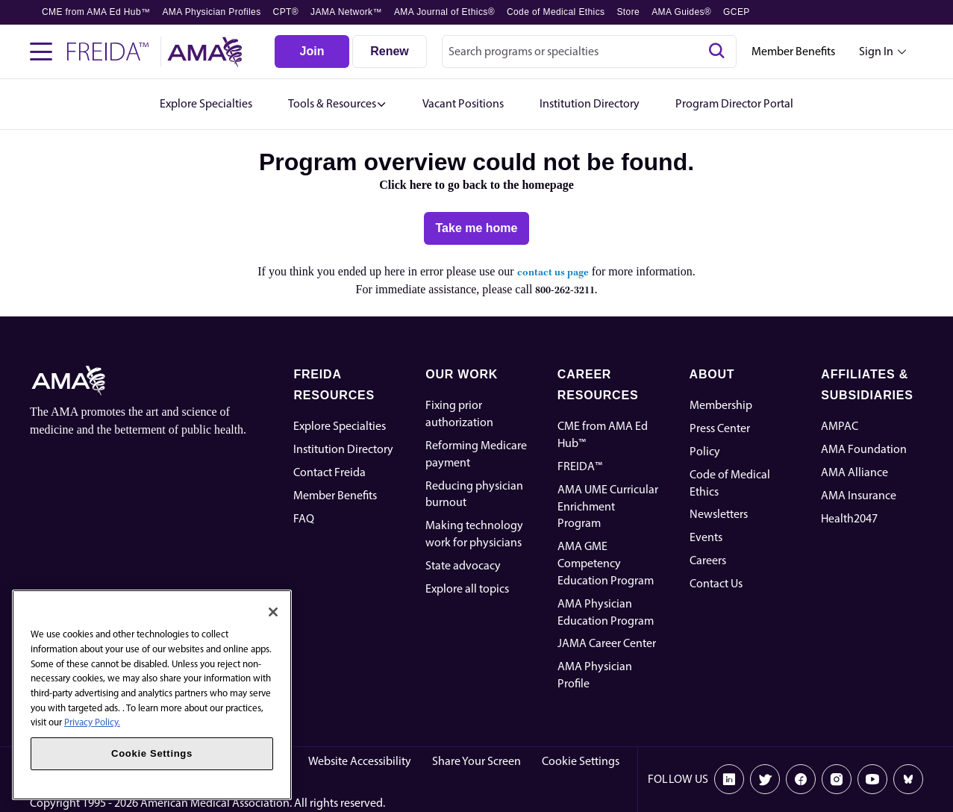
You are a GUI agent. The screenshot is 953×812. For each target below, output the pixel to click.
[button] (337, 104)
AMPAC (839, 426)
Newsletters (719, 514)
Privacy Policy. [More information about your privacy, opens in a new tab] (92, 722)
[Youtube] (872, 779)
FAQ (303, 518)
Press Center (720, 428)
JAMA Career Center (606, 643)
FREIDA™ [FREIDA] (579, 466)
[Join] (312, 51)
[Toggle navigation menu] (41, 51)
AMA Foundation (864, 449)
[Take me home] (477, 228)
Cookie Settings (580, 761)
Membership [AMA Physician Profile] (721, 405)
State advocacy (463, 565)
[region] (152, 695)
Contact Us (716, 583)
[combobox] (589, 51)
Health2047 (849, 518)
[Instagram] (837, 779)
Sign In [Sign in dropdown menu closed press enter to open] (876, 51)
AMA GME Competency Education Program (605, 563)
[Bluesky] (908, 779)
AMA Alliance (854, 472)
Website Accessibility (359, 761)
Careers (708, 560)
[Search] (716, 51)
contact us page (553, 272)
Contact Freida (329, 472)
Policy (705, 451)
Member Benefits (793, 51)
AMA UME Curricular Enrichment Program (607, 506)
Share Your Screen (476, 761)
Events (706, 537)
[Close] (273, 612)
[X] (765, 779)
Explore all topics (467, 588)
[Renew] (389, 51)
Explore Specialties (339, 426)
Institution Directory (343, 449)
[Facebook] (801, 779)
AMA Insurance (858, 495)
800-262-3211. (566, 290)
